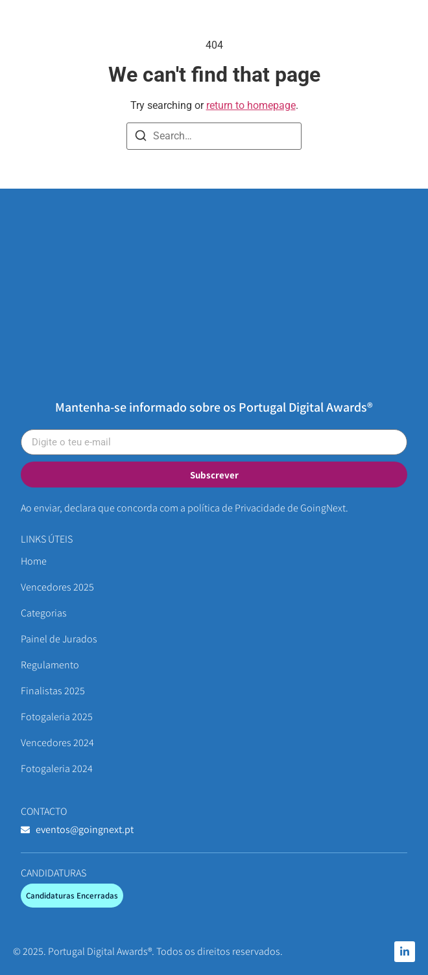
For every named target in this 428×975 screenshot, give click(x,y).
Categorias (44, 613)
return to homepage (251, 105)
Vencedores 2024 (57, 742)
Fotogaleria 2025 (57, 716)
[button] (403, 28)
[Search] (141, 138)
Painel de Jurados (59, 639)
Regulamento (50, 665)
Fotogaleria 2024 (57, 768)
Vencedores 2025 (57, 587)
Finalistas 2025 (53, 691)
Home (34, 561)
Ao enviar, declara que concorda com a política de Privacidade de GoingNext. (184, 508)
